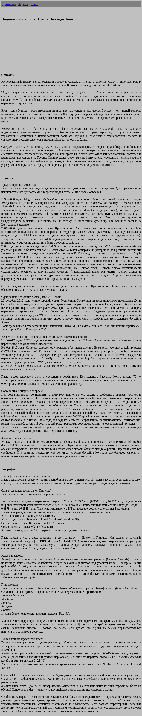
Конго (34, 4)
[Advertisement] (71, 49)
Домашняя (9, 4)
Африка (23, 4)
